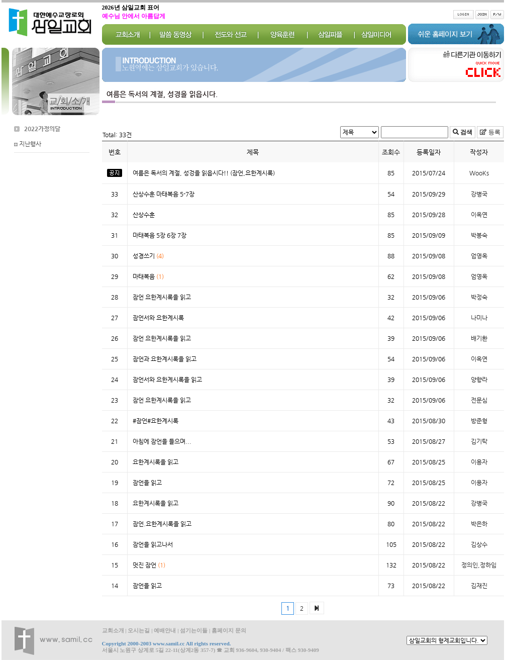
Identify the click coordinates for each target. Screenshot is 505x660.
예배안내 (165, 630)
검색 (465, 132)
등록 (493, 132)
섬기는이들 (194, 630)
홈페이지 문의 (229, 630)
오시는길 (139, 630)
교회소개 (113, 630)
